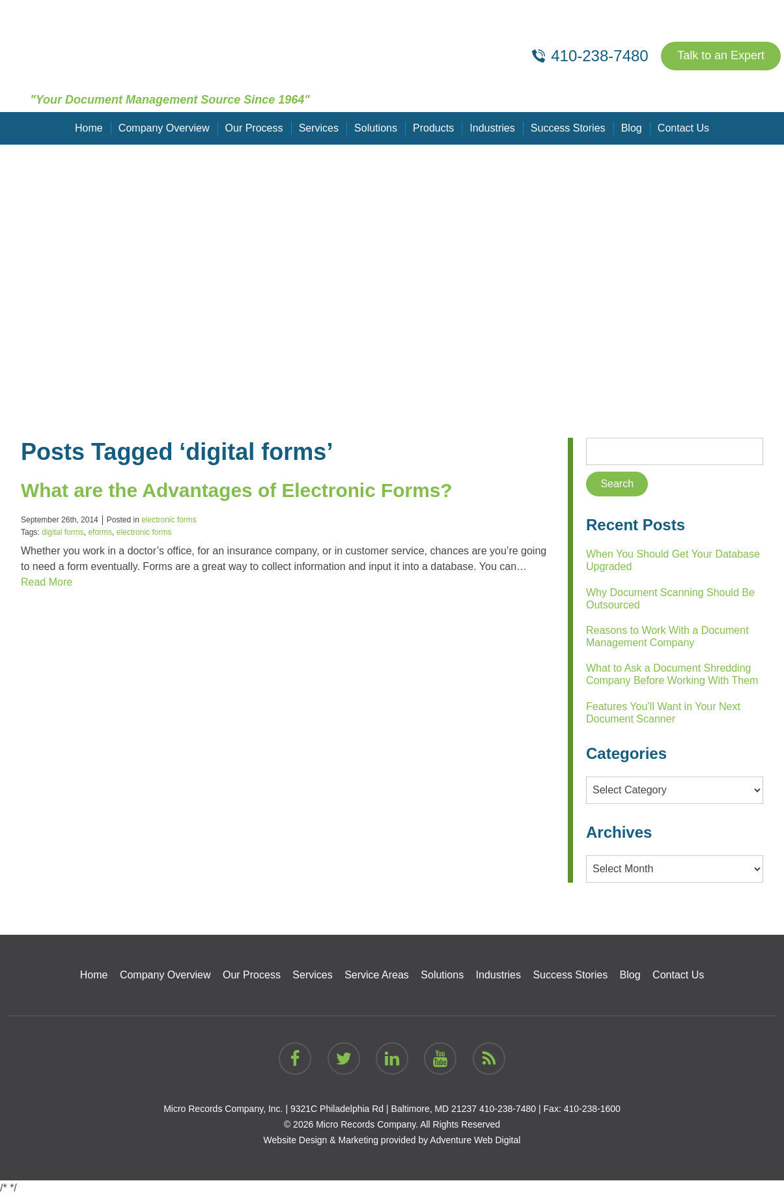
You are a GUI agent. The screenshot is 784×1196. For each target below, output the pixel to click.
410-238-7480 (507, 1108)
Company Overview (164, 128)
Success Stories (568, 128)
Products (433, 128)
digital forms (63, 532)
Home (90, 128)
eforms (100, 532)
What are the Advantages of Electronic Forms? (238, 490)
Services (319, 128)
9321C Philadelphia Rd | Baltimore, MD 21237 (383, 1108)
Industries (491, 128)
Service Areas (376, 974)
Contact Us (682, 128)
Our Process (254, 128)
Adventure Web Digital (475, 1140)
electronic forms (169, 519)
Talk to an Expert (720, 56)
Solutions (375, 128)
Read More (46, 582)
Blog (631, 128)
